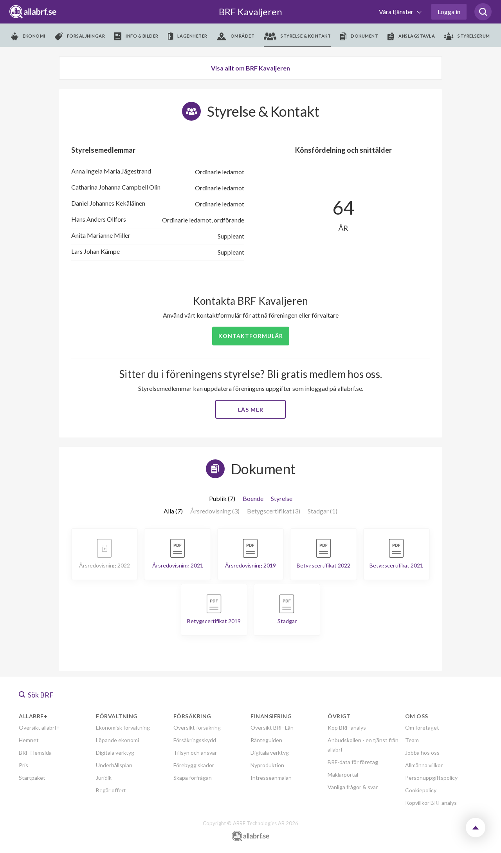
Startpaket (32, 777)
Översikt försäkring (197, 727)
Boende (253, 498)
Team (412, 740)
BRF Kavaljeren (250, 11)
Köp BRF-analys (347, 727)
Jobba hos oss (422, 752)
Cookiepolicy (420, 790)
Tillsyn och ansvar (195, 752)
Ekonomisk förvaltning (123, 727)
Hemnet (29, 740)
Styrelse (281, 498)
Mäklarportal (343, 774)
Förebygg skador (193, 765)
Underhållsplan (114, 765)
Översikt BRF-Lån (272, 727)
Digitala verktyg (115, 752)
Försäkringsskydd (194, 740)
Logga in (449, 11)
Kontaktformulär (250, 336)
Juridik (104, 777)
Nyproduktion (267, 765)
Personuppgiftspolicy (431, 777)
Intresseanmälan (271, 777)
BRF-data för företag (353, 762)
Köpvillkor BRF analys (431, 802)
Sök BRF (36, 694)
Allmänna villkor (424, 765)
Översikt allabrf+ (39, 727)
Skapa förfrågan (192, 777)
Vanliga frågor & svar (353, 787)
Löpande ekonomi (117, 740)
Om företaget (422, 727)
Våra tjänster (396, 11)
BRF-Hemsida (35, 752)
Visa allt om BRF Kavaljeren (250, 68)
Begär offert (111, 790)
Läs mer (250, 409)
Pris (23, 765)
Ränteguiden (266, 740)
